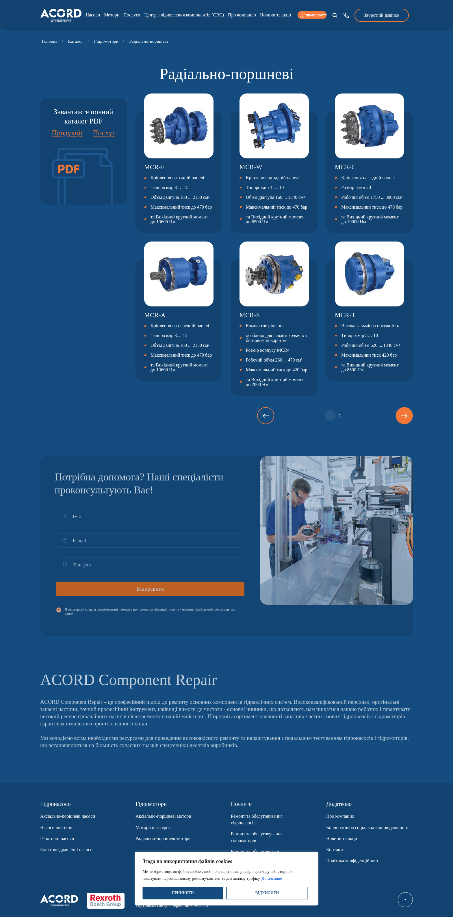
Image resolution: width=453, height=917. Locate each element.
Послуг (104, 133)
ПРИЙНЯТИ (183, 893)
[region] (226, 878)
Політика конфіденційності (353, 860)
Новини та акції (275, 14)
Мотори (111, 14)
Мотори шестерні (152, 827)
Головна (49, 41)
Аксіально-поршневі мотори (163, 816)
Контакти (335, 849)
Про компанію (242, 14)
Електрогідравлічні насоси (66, 849)
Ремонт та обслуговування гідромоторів (257, 837)
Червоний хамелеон (189, 905)
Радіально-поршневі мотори (163, 838)
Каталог (75, 41)
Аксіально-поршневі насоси (67, 816)
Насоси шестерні (57, 827)
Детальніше (272, 878)
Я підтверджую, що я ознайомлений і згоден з (150, 615)
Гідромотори (106, 41)
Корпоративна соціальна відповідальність (367, 827)
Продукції (67, 133)
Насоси (93, 14)
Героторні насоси (57, 838)
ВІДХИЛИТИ (267, 893)
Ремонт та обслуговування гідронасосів (257, 819)
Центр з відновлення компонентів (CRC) (184, 14)
